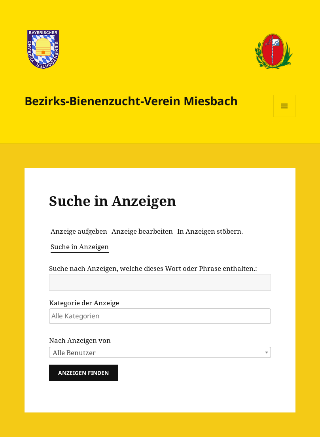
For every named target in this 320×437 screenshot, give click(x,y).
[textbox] (161, 315)
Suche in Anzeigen (80, 246)
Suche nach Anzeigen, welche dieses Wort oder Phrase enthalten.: (153, 268)
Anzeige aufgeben (79, 231)
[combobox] (160, 352)
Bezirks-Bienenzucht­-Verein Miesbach (131, 100)
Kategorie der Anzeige (84, 302)
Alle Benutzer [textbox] (74, 352)
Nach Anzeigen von (80, 340)
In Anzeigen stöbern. (210, 231)
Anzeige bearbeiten (142, 231)
